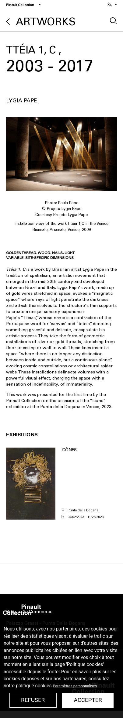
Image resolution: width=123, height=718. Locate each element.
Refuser (33, 700)
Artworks (46, 21)
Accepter (88, 700)
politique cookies (34, 686)
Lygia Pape (21, 100)
